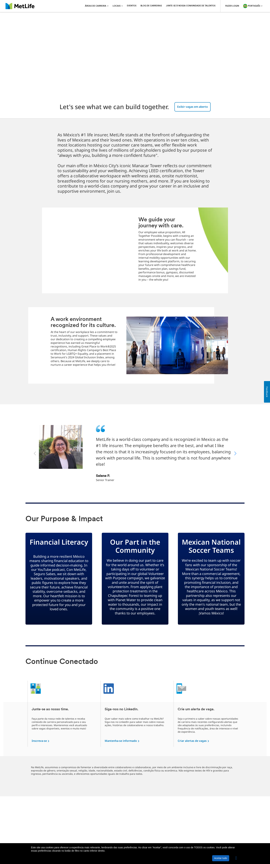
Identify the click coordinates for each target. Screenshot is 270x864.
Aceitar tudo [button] (220, 858)
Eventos (131, 6)
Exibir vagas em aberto (192, 107)
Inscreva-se (39, 741)
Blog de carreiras (151, 6)
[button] (236, 858)
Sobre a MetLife (40, 841)
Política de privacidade (66, 841)
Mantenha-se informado (121, 741)
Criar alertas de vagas (192, 741)
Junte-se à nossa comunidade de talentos (190, 6)
